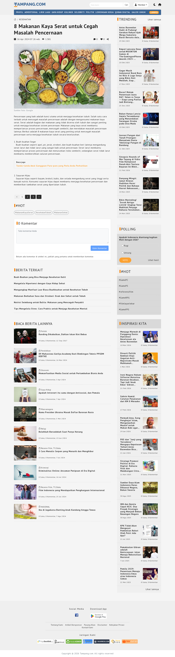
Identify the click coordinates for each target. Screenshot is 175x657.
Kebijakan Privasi (116, 625)
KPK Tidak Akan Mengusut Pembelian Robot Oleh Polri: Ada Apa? (129, 531)
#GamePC (123, 280)
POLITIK (90, 12)
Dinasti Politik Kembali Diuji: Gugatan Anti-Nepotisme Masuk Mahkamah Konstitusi (129, 358)
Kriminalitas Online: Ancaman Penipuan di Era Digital (67, 470)
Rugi (125, 245)
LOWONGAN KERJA (105, 12)
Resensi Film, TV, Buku (51, 448)
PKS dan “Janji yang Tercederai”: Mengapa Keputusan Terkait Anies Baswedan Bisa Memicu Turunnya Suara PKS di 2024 (131, 444)
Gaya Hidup (46, 390)
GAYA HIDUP (57, 12)
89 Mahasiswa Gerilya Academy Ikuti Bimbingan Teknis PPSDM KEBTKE (71, 355)
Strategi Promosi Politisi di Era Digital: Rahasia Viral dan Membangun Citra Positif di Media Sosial (129, 466)
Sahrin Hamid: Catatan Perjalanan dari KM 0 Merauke (130, 399)
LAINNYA (154, 12)
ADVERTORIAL (31, 12)
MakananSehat (61, 212)
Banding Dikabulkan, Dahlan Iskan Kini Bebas (63, 334)
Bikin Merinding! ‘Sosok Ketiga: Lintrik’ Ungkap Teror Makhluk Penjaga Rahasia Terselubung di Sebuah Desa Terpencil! (130, 205)
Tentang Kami (57, 625)
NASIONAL (45, 507)
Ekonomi (45, 370)
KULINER (68, 12)
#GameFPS (124, 309)
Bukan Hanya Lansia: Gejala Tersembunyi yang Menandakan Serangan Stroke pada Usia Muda (130, 119)
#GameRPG (124, 297)
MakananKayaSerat (24, 212)
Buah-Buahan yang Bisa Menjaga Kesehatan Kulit (40, 277)
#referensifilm (126, 291)
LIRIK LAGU (44, 12)
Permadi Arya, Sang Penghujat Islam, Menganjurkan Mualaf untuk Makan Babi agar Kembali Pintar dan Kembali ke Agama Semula (130, 423)
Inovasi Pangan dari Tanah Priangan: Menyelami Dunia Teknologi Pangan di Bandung (130, 140)
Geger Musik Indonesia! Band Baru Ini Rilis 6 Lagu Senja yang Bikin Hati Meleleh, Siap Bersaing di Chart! (130, 75)
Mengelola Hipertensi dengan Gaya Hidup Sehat (39, 283)
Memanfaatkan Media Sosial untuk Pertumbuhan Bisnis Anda (71, 373)
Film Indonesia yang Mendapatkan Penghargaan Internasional (72, 490)
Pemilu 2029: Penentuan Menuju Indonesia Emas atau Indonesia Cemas (130, 574)
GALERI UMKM (139, 12)
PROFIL (19, 12)
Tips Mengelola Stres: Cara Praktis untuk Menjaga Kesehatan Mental (50, 308)
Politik (44, 331)
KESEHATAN (25, 19)
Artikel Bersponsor (73, 625)
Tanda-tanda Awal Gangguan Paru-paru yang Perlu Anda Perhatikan (52, 165)
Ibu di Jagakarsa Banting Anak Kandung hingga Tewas (67, 510)
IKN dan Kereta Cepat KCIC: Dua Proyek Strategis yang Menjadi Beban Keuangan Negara (131, 509)
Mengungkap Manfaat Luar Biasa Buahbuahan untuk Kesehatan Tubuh (51, 289)
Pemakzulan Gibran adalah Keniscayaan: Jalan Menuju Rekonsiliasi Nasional (130, 552)
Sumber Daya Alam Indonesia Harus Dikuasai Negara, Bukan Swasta (130, 486)
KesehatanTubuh (43, 212)
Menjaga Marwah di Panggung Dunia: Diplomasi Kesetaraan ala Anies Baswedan (130, 337)
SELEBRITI (79, 12)
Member (140, 4)
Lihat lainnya (154, 19)
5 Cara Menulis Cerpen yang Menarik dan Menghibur (66, 451)
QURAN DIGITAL (122, 12)
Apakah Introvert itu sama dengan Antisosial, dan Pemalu (69, 393)
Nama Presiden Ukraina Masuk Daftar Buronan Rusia (66, 412)
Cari (126, 5)
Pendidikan (46, 351)
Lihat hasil (153, 260)
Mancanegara (47, 409)
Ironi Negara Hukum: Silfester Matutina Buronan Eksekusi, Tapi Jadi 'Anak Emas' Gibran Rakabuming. (131, 380)
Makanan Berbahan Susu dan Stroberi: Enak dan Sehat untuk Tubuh (50, 296)
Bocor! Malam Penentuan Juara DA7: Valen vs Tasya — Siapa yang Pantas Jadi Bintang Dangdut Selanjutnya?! (130, 97)
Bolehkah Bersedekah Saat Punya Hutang (61, 431)
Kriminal (45, 468)
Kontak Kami (87, 627)
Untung (126, 252)
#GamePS (123, 286)
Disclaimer (102, 625)
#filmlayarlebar (127, 303)
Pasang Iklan (89, 625)
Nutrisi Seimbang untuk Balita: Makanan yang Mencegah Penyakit (49, 302)
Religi (43, 429)
